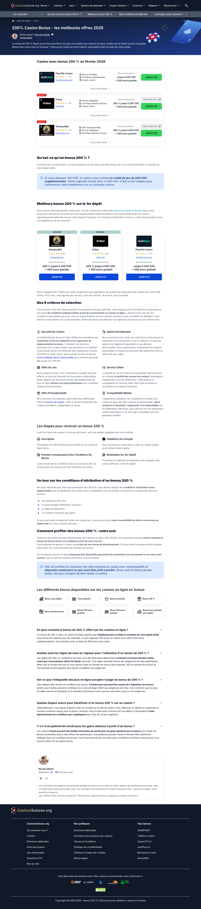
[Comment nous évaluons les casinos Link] (93, 836)
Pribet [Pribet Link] (59, 99)
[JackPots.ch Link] (143, 847)
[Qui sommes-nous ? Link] (37, 830)
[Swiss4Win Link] (143, 858)
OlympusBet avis (62, 133)
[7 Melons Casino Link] (146, 836)
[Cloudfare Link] (113, 882)
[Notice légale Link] (81, 858)
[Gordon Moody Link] (76, 882)
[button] (100, 790)
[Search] (186, 5)
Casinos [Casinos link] (58, 5)
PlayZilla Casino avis (64, 80)
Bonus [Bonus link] (44, 5)
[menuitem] (46, 5)
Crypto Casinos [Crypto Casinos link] (117, 5)
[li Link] (41, 778)
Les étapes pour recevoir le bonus (172, 14)
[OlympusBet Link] (46, 130)
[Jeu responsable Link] (35, 852)
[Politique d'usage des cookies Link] (89, 852)
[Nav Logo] (25, 5)
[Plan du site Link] (33, 863)
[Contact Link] (31, 836)
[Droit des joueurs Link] (36, 847)
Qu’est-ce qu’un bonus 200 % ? (64, 14)
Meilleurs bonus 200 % (100, 14)
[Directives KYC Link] (34, 858)
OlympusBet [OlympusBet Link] (62, 126)
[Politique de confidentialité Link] (88, 847)
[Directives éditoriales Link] (38, 841)
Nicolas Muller (42, 34)
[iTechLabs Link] (100, 882)
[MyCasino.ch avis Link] (146, 852)
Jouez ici (151, 77)
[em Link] (46, 778)
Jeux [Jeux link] (71, 5)
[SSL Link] (125, 882)
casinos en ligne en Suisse (128, 210)
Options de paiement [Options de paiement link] (92, 5)
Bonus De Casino (24, 21)
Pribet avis (60, 106)
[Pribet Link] (46, 103)
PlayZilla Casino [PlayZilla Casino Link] (64, 73)
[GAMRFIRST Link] (143, 830)
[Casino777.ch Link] (144, 841)
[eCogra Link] (88, 882)
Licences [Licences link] (137, 5)
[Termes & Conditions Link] (85, 841)
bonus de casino (55, 402)
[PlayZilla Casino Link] (46, 77)
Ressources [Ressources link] (170, 5)
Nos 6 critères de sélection (133, 14)
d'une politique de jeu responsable (55, 357)
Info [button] (186, 21)
